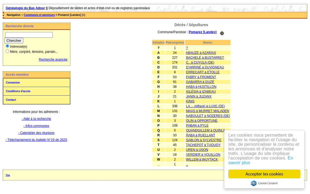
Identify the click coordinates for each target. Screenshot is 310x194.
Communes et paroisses (39, 14)
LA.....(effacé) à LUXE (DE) (205, 106)
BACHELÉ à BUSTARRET (205, 58)
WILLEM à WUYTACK (202, 159)
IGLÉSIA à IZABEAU (201, 91)
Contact (11, 99)
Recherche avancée (53, 59)
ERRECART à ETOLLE (203, 72)
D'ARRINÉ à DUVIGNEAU (205, 67)
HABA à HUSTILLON (201, 87)
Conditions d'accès (18, 91)
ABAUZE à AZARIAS (201, 53)
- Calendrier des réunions (36, 133)
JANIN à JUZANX (199, 96)
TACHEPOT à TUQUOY (203, 145)
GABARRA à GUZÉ (200, 82)
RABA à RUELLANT (200, 135)
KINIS (190, 101)
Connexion (13, 82)
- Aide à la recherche (36, 119)
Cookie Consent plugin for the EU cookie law (264, 183)
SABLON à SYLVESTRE (204, 140)
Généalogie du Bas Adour (25, 8)
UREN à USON (197, 150)
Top (8, 175)
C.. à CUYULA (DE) (200, 62)
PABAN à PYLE (197, 125)
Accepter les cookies (264, 174)
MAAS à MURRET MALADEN (207, 111)
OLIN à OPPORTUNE (202, 121)
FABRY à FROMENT (201, 77)
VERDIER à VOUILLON (203, 155)
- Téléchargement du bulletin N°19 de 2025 (36, 140)
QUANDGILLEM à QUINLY (205, 130)
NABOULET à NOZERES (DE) (208, 116)
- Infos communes (36, 126)
